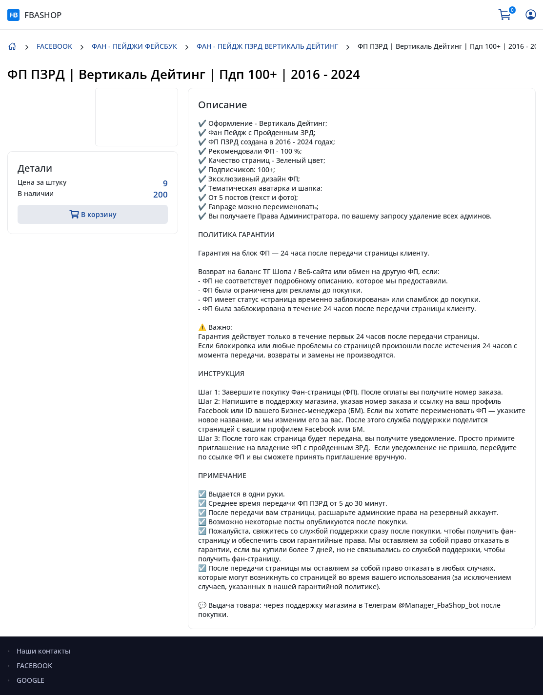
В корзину (93, 214)
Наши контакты (43, 650)
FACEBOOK (54, 46)
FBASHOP (34, 15)
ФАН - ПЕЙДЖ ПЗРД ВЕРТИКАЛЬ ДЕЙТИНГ (267, 46)
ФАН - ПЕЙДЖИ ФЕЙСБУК (134, 46)
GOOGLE (30, 680)
